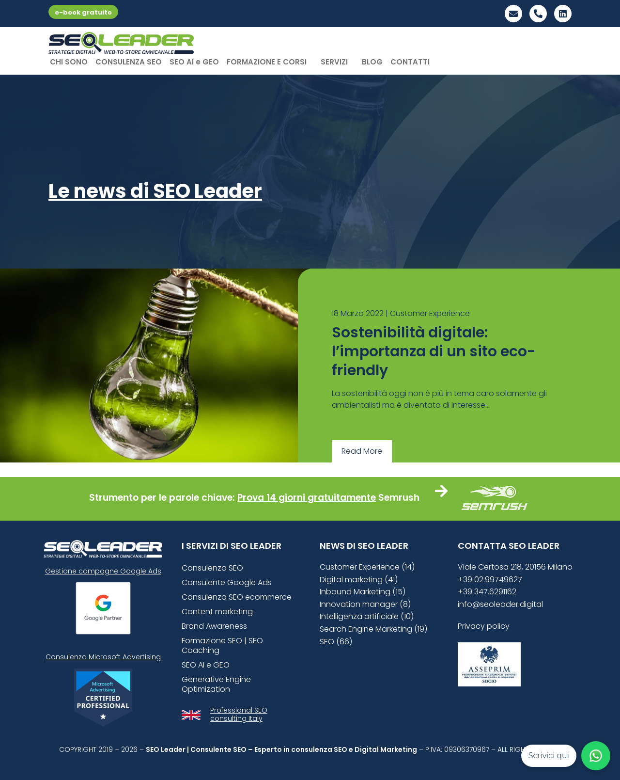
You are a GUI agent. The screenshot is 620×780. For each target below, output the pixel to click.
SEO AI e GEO (194, 62)
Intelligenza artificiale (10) (367, 616)
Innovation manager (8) (365, 604)
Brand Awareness (214, 626)
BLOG (372, 62)
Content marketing (217, 611)
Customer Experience (430, 313)
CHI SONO (69, 62)
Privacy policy (484, 626)
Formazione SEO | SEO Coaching (222, 645)
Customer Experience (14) (367, 567)
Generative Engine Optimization (216, 684)
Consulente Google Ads (227, 582)
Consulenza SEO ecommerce (237, 597)
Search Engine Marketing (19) (373, 629)
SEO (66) (336, 641)
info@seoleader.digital (500, 604)
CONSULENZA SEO (128, 62)
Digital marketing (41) (359, 579)
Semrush (398, 497)
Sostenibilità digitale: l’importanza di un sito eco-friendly (434, 351)
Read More (361, 451)
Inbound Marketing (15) (362, 591)
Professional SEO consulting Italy (238, 714)
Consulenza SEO (212, 567)
